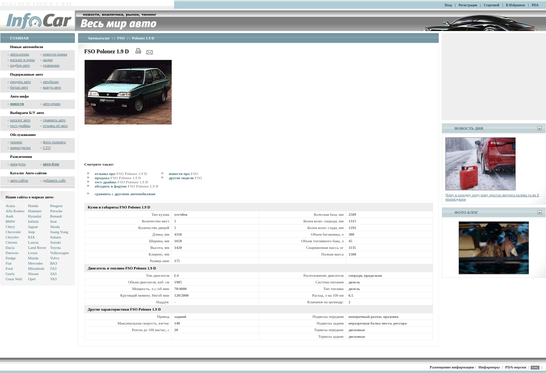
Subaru (55, 237)
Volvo (54, 258)
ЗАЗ (53, 274)
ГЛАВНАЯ (19, 38)
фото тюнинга (54, 142)
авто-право (52, 103)
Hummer (35, 211)
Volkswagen (59, 253)
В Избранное (515, 5)
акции (48, 60)
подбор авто (20, 65)
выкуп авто (52, 87)
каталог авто (20, 120)
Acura (10, 206)
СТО (46, 147)
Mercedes (35, 263)
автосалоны (19, 54)
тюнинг (16, 142)
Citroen (11, 242)
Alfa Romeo (15, 211)
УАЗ (53, 279)
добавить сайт (54, 180)
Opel (32, 279)
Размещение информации (452, 367)
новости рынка (55, 54)
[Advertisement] (211, 142)
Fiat (8, 263)
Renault (56, 216)
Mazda (33, 258)
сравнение (51, 65)
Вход (448, 5)
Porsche (56, 211)
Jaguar (33, 226)
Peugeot (56, 206)
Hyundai (34, 216)
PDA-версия (515, 367)
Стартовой (491, 5)
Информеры (489, 367)
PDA (535, 5)
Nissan (33, 274)
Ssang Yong (59, 232)
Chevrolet (13, 232)
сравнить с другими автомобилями (125, 194)
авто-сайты (19, 180)
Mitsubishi (36, 268)
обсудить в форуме (126, 186)
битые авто (19, 87)
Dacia (10, 247)
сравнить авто (54, 120)
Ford (9, 268)
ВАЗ (53, 263)
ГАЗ (53, 268)
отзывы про (121, 174)
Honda (33, 206)
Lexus (33, 253)
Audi (9, 216)
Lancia (33, 242)
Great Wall (14, 279)
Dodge (11, 258)
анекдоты (17, 164)
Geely (10, 274)
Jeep (31, 232)
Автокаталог (99, 38)
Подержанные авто (26, 74)
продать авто (20, 81)
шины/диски (20, 147)
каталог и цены (22, 60)
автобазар (50, 81)
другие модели (185, 178)
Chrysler (12, 237)
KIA (31, 237)
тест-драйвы (20, 125)
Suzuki (55, 242)
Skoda (55, 226)
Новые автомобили (26, 47)
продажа (118, 178)
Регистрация (468, 5)
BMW (10, 221)
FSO (121, 38)
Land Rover (37, 247)
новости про (183, 174)
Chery (10, 226)
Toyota (55, 247)
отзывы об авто (55, 125)
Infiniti (33, 221)
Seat (53, 221)
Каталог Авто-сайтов (28, 173)
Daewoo (12, 253)
